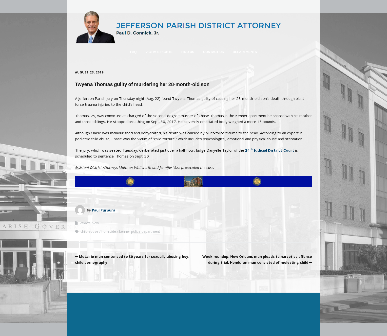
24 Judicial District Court (269, 150)
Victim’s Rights (159, 52)
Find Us (187, 52)
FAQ (133, 52)
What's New (89, 223)
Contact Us (213, 52)
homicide (108, 231)
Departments (245, 52)
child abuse (89, 231)
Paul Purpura (103, 210)
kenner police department (139, 231)
